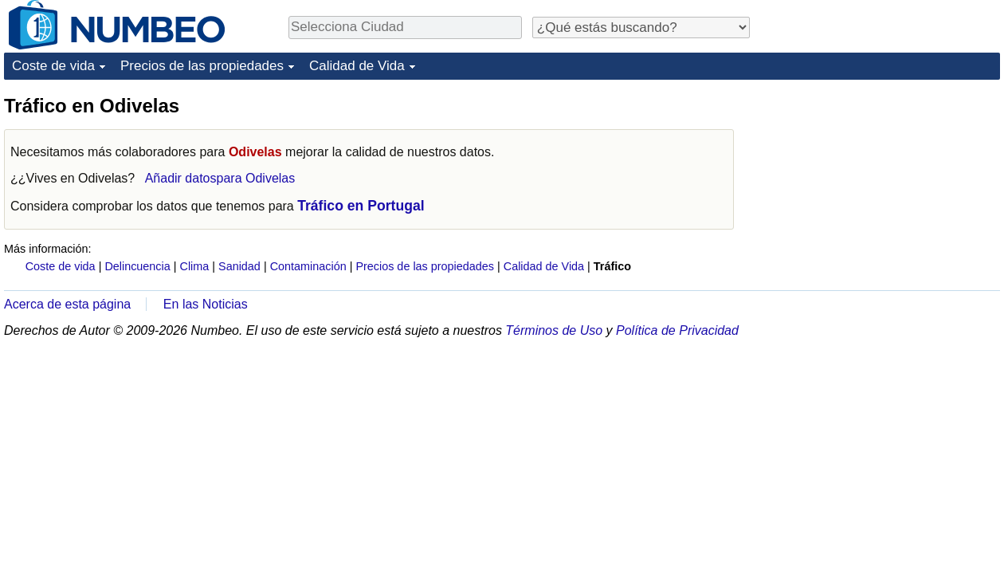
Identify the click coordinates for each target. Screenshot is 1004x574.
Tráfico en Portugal (360, 206)
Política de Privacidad (677, 330)
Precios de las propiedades (202, 65)
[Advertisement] (880, 193)
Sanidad (239, 266)
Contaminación (308, 266)
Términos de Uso (553, 330)
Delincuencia (137, 266)
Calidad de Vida (357, 65)
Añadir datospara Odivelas (220, 178)
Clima (195, 266)
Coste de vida (53, 65)
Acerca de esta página (67, 304)
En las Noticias (205, 304)
